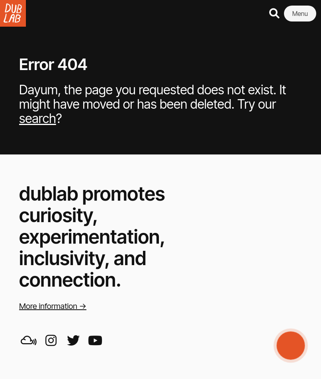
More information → (52, 306)
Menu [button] (300, 14)
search (37, 118)
